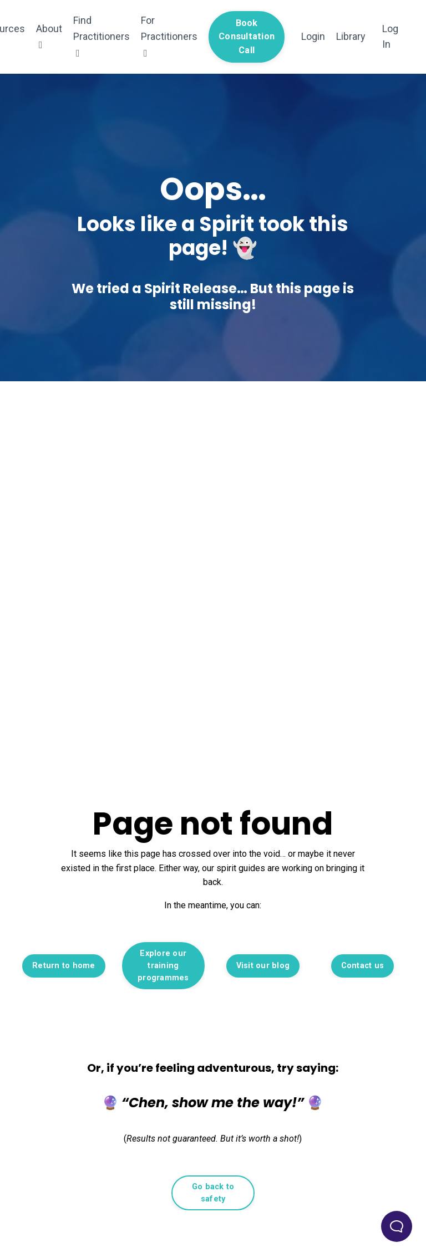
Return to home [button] (63, 965)
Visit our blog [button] (263, 965)
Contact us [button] (362, 965)
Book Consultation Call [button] (247, 36)
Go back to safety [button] (213, 1193)
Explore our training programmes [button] (163, 965)
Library (351, 36)
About (49, 36)
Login (313, 36)
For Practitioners (169, 36)
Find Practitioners (101, 36)
